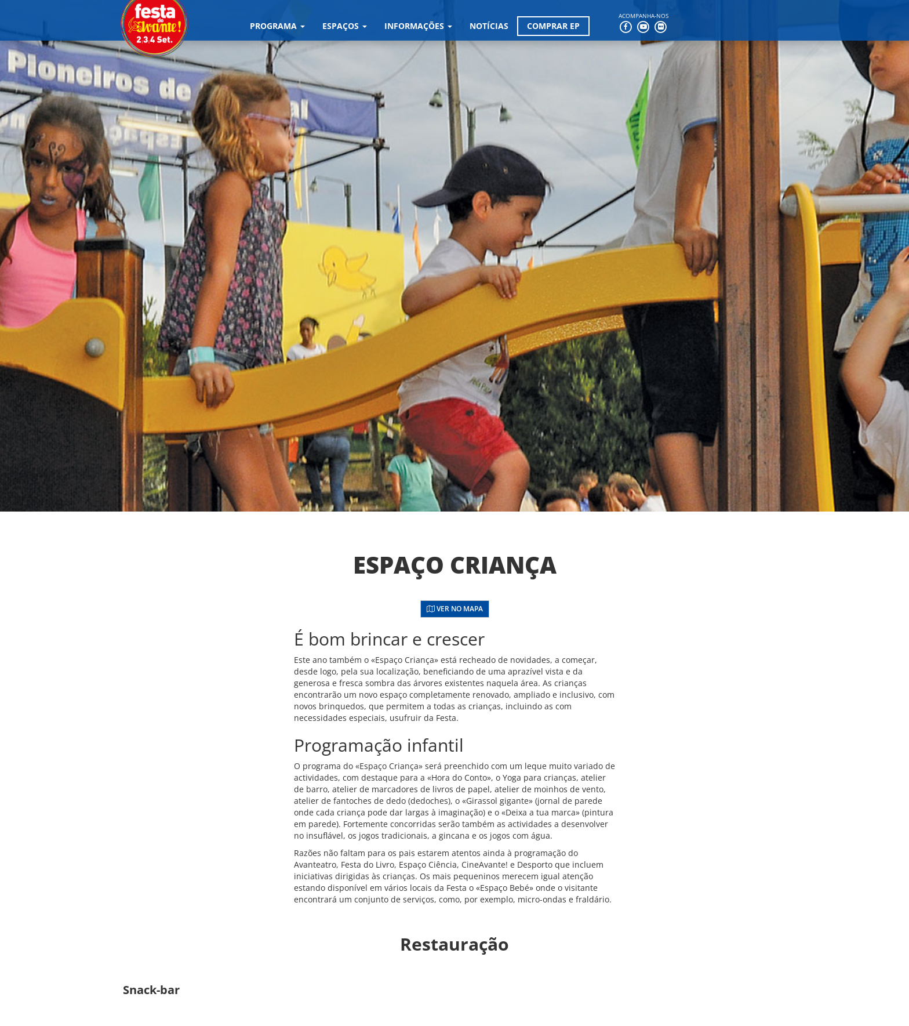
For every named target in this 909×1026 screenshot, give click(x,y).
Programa (277, 25)
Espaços (344, 25)
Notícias (489, 25)
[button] (193, 990)
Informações (418, 25)
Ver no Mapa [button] (455, 609)
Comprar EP (553, 25)
